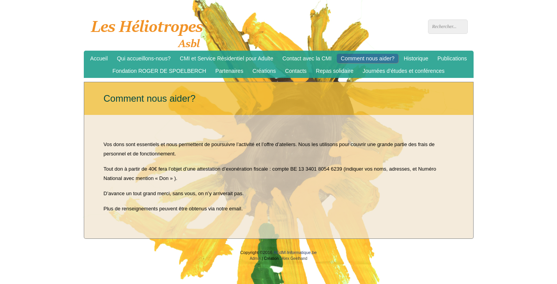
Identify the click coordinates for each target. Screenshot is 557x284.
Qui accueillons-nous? (144, 58)
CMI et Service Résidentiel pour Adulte (226, 58)
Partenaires (230, 71)
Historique (416, 58)
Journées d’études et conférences (403, 71)
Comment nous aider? (367, 58)
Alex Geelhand (295, 258)
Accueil (99, 58)
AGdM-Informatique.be (295, 252)
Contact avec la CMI (307, 58)
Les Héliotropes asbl (149, 31)
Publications (452, 58)
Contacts (295, 71)
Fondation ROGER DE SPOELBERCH (159, 71)
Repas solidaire (335, 71)
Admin (255, 258)
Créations (264, 71)
